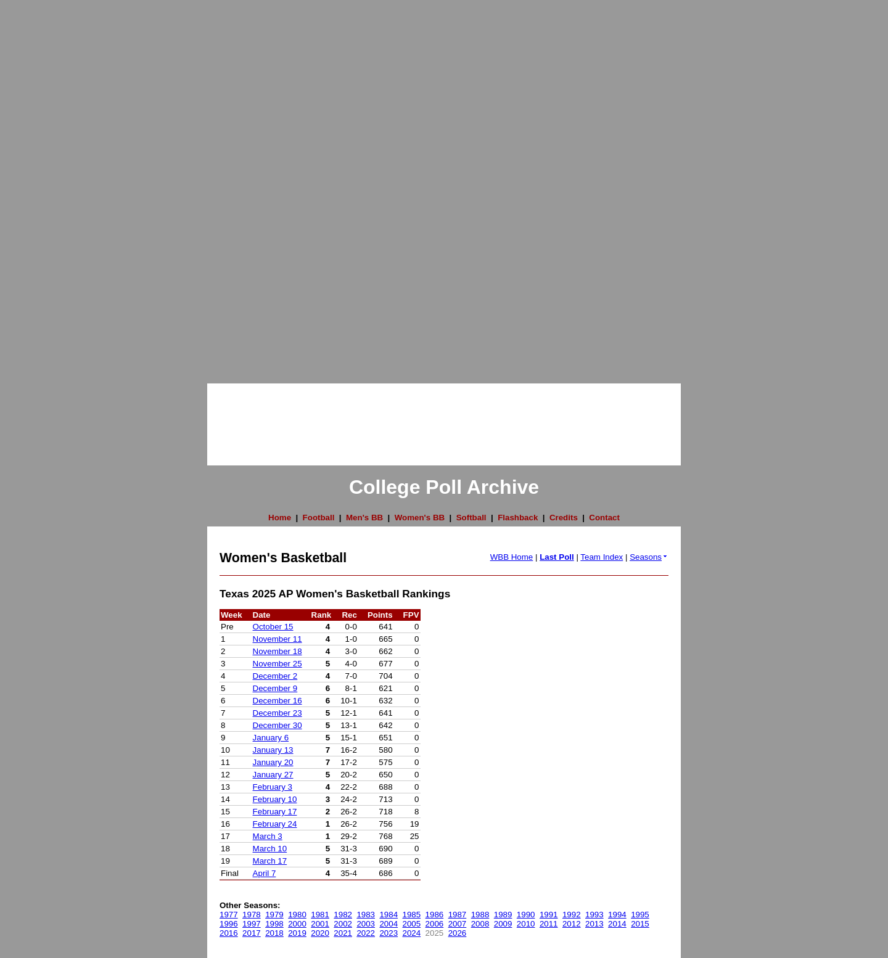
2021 (343, 933)
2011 (549, 923)
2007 (457, 923)
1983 (365, 914)
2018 (274, 933)
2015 (640, 923)
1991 (549, 914)
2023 (388, 933)
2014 (617, 923)
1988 (480, 914)
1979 (274, 914)
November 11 (277, 639)
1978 (251, 914)
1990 (526, 914)
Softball (471, 517)
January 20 (273, 762)
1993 (594, 914)
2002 (343, 923)
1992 (571, 914)
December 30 (277, 725)
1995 (640, 914)
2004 (388, 923)
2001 (320, 923)
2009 (503, 923)
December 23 (277, 713)
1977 (229, 914)
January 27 (273, 774)
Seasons (649, 557)
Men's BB (364, 517)
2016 (229, 933)
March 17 (270, 861)
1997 (251, 923)
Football (319, 517)
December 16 (277, 700)
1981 (320, 914)
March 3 (267, 836)
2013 (594, 923)
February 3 (272, 787)
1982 (343, 914)
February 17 (275, 811)
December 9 (275, 688)
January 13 (273, 750)
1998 (274, 923)
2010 (526, 923)
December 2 (275, 676)
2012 (571, 923)
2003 (365, 923)
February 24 (275, 824)
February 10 (275, 799)
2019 (297, 933)
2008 (480, 923)
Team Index (601, 557)
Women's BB (420, 517)
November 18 (277, 651)
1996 (229, 923)
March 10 (270, 848)
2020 (320, 933)
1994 (617, 914)
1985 (412, 914)
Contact (604, 517)
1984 (388, 914)
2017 (251, 933)
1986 (435, 914)
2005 (412, 923)
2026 (457, 933)
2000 (297, 923)
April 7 (264, 873)
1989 (503, 914)
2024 (412, 933)
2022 (365, 933)
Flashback (518, 517)
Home (279, 517)
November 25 (277, 663)
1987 (457, 914)
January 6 (271, 737)
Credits (563, 517)
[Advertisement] (49, 185)
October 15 (273, 626)
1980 (297, 914)
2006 (435, 923)
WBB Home (511, 557)
